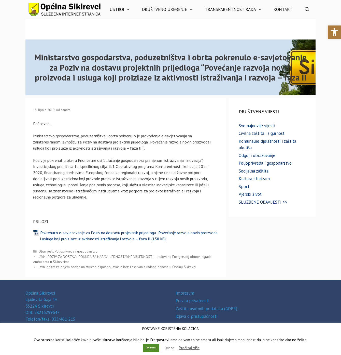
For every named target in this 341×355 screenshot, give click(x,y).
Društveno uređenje (170, 9)
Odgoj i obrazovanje (257, 155)
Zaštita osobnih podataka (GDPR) (206, 308)
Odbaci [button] (170, 348)
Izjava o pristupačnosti (196, 316)
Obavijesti (45, 251)
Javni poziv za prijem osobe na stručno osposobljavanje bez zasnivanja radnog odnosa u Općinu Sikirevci (117, 267)
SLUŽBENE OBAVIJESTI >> (263, 202)
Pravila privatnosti (192, 301)
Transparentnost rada (236, 9)
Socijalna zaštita (253, 171)
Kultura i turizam (254, 178)
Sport (244, 186)
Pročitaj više (189, 347)
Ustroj (123, 9)
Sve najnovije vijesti (257, 125)
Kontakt (283, 9)
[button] (334, 32)
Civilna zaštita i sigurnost (262, 133)
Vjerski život (250, 194)
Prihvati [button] (151, 348)
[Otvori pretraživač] (307, 9)
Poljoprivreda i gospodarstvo (76, 251)
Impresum (185, 293)
